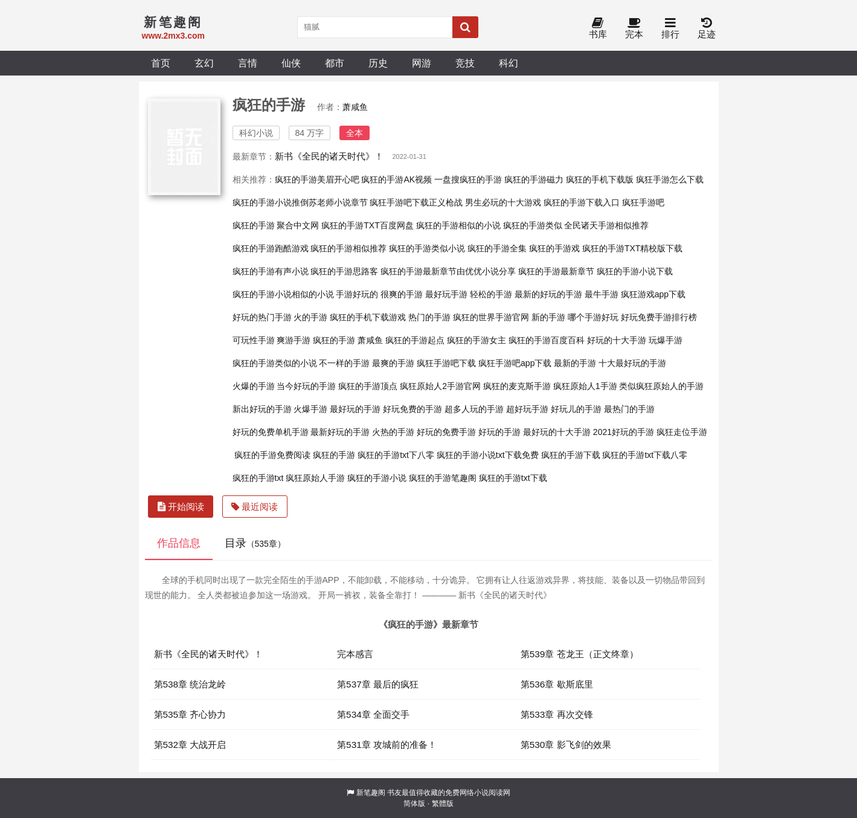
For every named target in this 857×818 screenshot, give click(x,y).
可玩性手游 (254, 340)
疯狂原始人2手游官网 (440, 386)
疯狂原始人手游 (315, 478)
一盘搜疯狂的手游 (468, 179)
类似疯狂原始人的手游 (661, 386)
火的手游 (310, 317)
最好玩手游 (446, 294)
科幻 (508, 62)
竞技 (465, 62)
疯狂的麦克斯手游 (517, 386)
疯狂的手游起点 (415, 340)
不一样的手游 (344, 363)
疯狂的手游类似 (532, 225)
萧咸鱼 (355, 107)
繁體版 (443, 803)
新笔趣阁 (370, 792)
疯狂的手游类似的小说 (275, 363)
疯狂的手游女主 (476, 340)
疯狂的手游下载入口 (582, 202)
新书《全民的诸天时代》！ (329, 156)
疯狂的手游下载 (570, 455)
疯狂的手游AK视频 (396, 179)
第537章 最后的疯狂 (378, 684)
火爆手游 (310, 409)
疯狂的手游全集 (497, 248)
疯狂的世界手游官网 (491, 317)
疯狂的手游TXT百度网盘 (367, 225)
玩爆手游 (665, 340)
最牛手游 (601, 294)
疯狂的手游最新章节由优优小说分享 (448, 271)
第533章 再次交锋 (557, 714)
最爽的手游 (393, 363)
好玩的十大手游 (616, 340)
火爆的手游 (254, 386)
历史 (378, 62)
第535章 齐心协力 (190, 714)
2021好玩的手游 (623, 432)
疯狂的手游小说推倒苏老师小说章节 (300, 202)
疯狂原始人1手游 (585, 386)
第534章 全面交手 (373, 714)
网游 (421, 62)
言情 (247, 62)
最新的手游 (575, 363)
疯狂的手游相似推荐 (348, 248)
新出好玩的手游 (262, 409)
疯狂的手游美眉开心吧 (317, 179)
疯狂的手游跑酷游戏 (271, 248)
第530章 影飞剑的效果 (566, 744)
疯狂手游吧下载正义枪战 (416, 202)
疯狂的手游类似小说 (427, 248)
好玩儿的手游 (576, 409)
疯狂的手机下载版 (600, 179)
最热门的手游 (629, 409)
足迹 (707, 28)
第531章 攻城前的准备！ (387, 744)
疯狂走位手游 (681, 432)
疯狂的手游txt (258, 478)
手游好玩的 (357, 294)
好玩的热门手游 (262, 317)
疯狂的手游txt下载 (513, 478)
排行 (670, 28)
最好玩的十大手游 (557, 432)
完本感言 (355, 654)
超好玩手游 (527, 409)
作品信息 (179, 543)
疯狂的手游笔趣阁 (443, 478)
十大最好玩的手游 (632, 363)
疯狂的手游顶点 (367, 386)
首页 (160, 62)
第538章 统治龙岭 (190, 684)
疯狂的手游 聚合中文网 (276, 225)
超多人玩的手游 (474, 409)
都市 (334, 62)
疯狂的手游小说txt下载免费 (488, 455)
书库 (598, 28)
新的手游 (548, 317)
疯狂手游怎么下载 (670, 179)
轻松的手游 (491, 294)
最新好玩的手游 (340, 432)
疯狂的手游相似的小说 (458, 225)
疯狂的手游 (334, 455)
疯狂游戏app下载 (653, 294)
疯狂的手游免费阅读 (272, 455)
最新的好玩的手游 (548, 294)
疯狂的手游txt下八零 (396, 455)
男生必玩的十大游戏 (503, 202)
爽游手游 (293, 340)
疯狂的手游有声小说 (271, 271)
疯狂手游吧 (643, 202)
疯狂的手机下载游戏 (368, 317)
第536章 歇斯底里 (557, 684)
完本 (634, 28)
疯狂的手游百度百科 (547, 340)
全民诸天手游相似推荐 (606, 225)
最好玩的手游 (355, 409)
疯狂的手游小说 (376, 478)
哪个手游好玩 (593, 317)
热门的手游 (429, 317)
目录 (255, 543)
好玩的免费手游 (446, 432)
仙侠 (291, 62)
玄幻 (204, 62)
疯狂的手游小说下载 (635, 271)
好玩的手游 (499, 432)
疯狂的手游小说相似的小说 (283, 294)
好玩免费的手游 (412, 409)
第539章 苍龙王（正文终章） (579, 654)
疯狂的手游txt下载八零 (644, 455)
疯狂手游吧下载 (446, 363)
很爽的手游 (401, 294)
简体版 (414, 803)
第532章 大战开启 (190, 744)
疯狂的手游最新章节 (556, 271)
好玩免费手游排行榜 (659, 317)
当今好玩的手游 (306, 386)
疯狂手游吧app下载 (514, 363)
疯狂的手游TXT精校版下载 (632, 248)
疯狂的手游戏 (554, 248)
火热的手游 (393, 432)
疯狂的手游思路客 (344, 271)
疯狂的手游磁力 (533, 179)
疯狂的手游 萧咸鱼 (348, 340)
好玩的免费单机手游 (271, 432)
